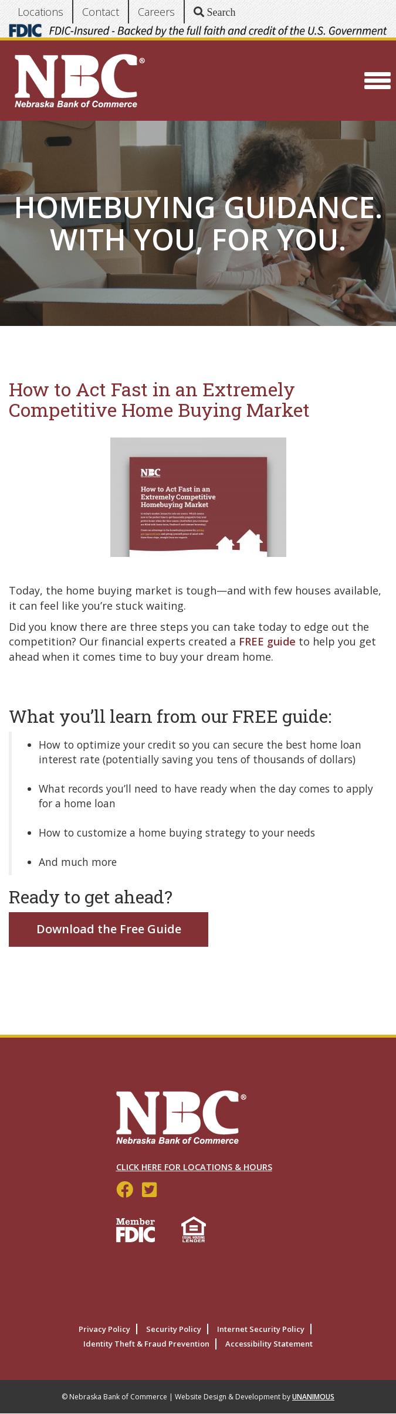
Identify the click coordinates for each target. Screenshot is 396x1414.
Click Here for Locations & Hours (194, 1166)
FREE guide (267, 641)
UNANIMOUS (313, 1397)
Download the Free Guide (108, 929)
